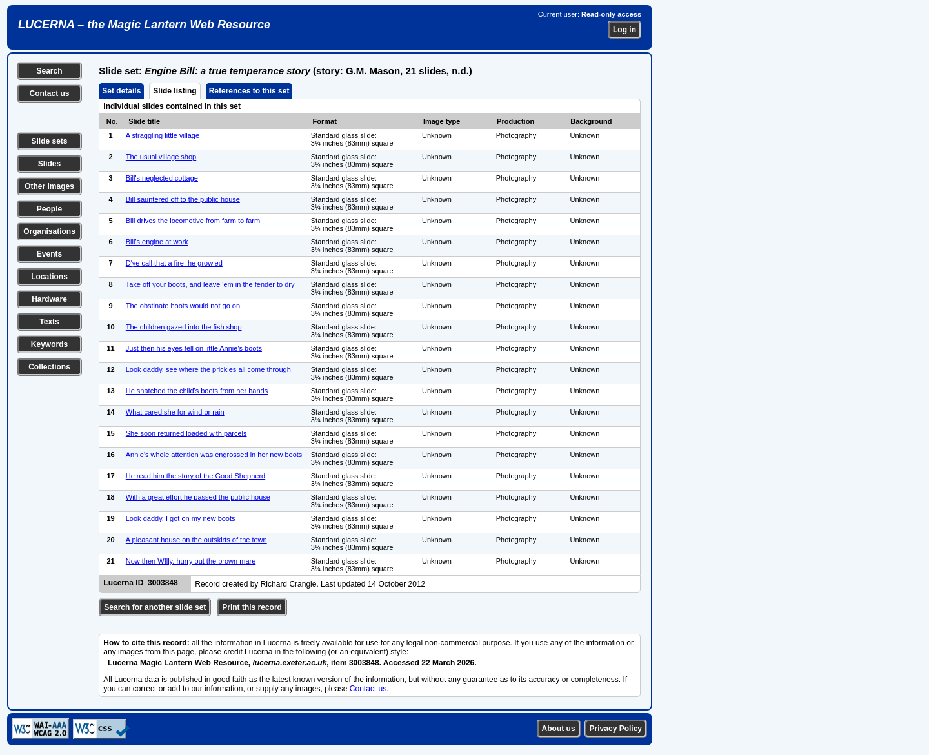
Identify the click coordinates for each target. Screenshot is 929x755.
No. (112, 121)
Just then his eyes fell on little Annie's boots (194, 348)
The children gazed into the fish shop (184, 327)
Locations (49, 276)
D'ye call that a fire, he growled (174, 263)
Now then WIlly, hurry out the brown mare (191, 561)
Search (49, 70)
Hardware (49, 299)
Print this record (252, 607)
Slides (49, 163)
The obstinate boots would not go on (183, 305)
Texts (49, 321)
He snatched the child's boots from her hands (197, 391)
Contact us (49, 93)
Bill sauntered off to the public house (183, 199)
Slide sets (49, 141)
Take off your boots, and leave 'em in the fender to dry (210, 284)
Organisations (49, 231)
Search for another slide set (155, 607)
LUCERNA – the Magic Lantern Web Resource (144, 24)
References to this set (249, 90)
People (49, 208)
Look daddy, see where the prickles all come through (208, 369)
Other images (49, 186)
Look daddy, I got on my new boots (180, 518)
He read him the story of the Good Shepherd (195, 476)
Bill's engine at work (157, 242)
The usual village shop (161, 157)
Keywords (49, 344)
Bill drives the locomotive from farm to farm (193, 220)
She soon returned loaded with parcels (186, 433)
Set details (121, 90)
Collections (49, 366)
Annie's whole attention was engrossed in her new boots (214, 454)
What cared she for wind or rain (175, 412)
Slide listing (174, 90)
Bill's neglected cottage (162, 178)
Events (49, 254)
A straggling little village (162, 135)
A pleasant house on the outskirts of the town (196, 540)
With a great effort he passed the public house (198, 497)
